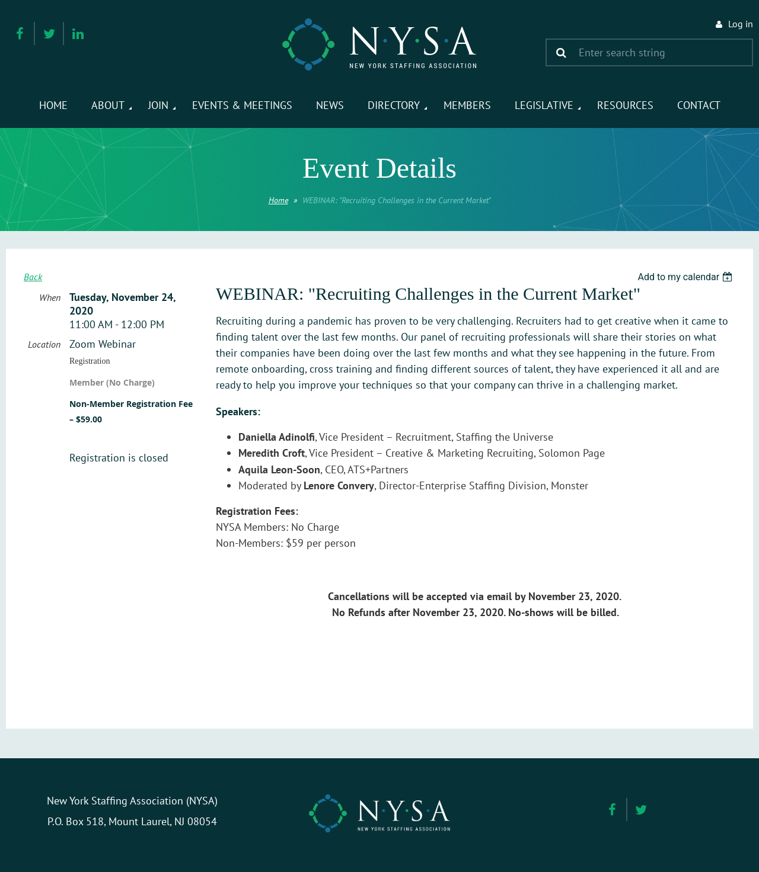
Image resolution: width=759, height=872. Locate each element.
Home (278, 200)
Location (44, 344)
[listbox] (686, 277)
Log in (740, 24)
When (49, 297)
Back (33, 277)
